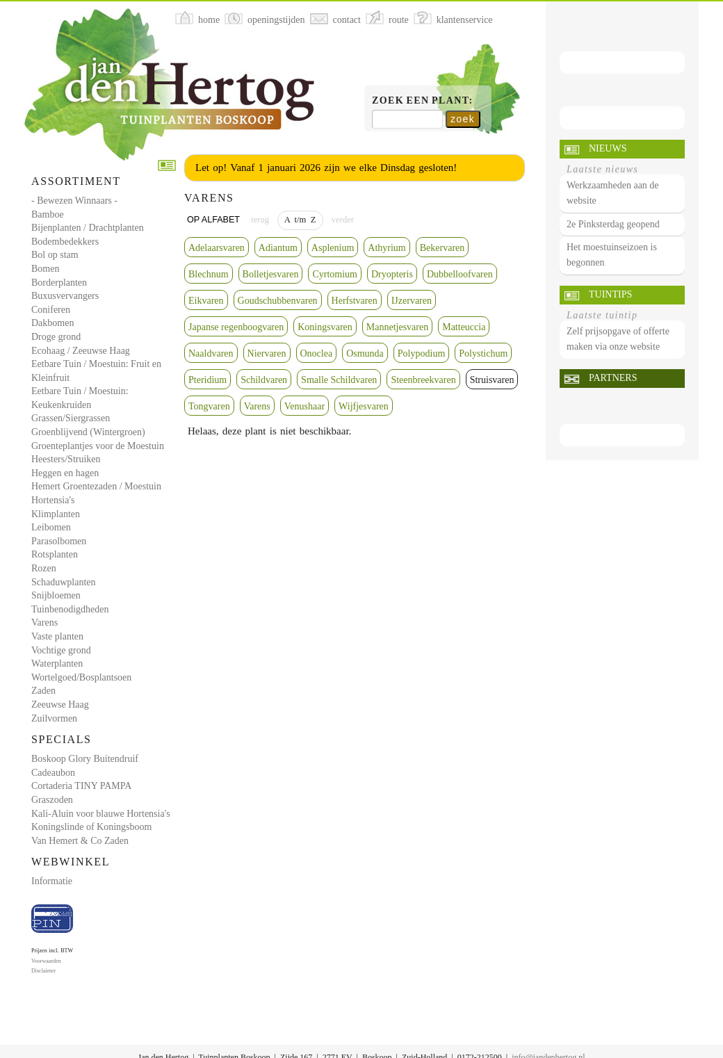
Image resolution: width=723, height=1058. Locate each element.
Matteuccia (463, 327)
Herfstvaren (354, 300)
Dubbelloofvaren (460, 274)
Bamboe (47, 214)
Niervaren (266, 353)
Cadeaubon (53, 772)
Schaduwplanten (63, 582)
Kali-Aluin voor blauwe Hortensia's (100, 813)
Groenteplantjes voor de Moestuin (97, 446)
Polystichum (483, 353)
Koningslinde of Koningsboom (91, 827)
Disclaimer (43, 971)
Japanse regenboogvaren (236, 327)
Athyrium (386, 248)
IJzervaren (411, 300)
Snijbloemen (56, 595)
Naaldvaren (211, 353)
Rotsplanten (54, 554)
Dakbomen (52, 323)
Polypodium (421, 353)
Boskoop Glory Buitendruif (84, 759)
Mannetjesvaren (397, 327)
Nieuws (607, 148)
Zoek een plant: (422, 100)
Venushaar (304, 406)
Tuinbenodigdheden (69, 609)
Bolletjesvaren (271, 274)
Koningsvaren (325, 327)
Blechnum (208, 274)
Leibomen (51, 527)
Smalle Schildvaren (339, 380)
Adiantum (278, 248)
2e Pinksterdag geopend (613, 224)
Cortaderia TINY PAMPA (81, 786)
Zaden (43, 690)
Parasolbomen (58, 541)
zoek (462, 118)
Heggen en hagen (65, 473)
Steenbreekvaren (423, 380)
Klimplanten (55, 514)
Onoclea (316, 353)
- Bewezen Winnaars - (74, 200)
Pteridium (207, 380)
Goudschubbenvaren (278, 300)
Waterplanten (57, 663)
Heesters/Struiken (66, 459)
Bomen (45, 268)
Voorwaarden (46, 961)
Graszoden (52, 800)
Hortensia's (52, 500)
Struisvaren (492, 380)
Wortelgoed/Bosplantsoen (81, 677)
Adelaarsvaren (216, 248)
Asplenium (332, 248)
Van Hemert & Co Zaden (80, 841)
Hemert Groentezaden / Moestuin (96, 486)
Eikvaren (206, 300)
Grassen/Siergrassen (70, 418)
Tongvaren (209, 406)
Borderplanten (59, 282)
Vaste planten (57, 636)
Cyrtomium (334, 274)
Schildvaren (264, 380)
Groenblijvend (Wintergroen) (88, 432)
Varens (44, 622)
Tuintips (610, 294)
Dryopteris (392, 274)
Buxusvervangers (65, 296)
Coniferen (50, 309)
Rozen (43, 568)
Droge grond (56, 337)
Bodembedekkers (65, 241)
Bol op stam (55, 255)
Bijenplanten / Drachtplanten (87, 227)
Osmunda (365, 353)
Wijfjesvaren (364, 406)
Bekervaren (442, 248)
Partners (613, 378)
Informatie (51, 881)
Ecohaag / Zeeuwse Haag (80, 350)
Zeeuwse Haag (60, 704)
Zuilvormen (54, 718)
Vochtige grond (61, 650)
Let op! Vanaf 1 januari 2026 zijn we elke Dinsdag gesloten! (326, 167)
